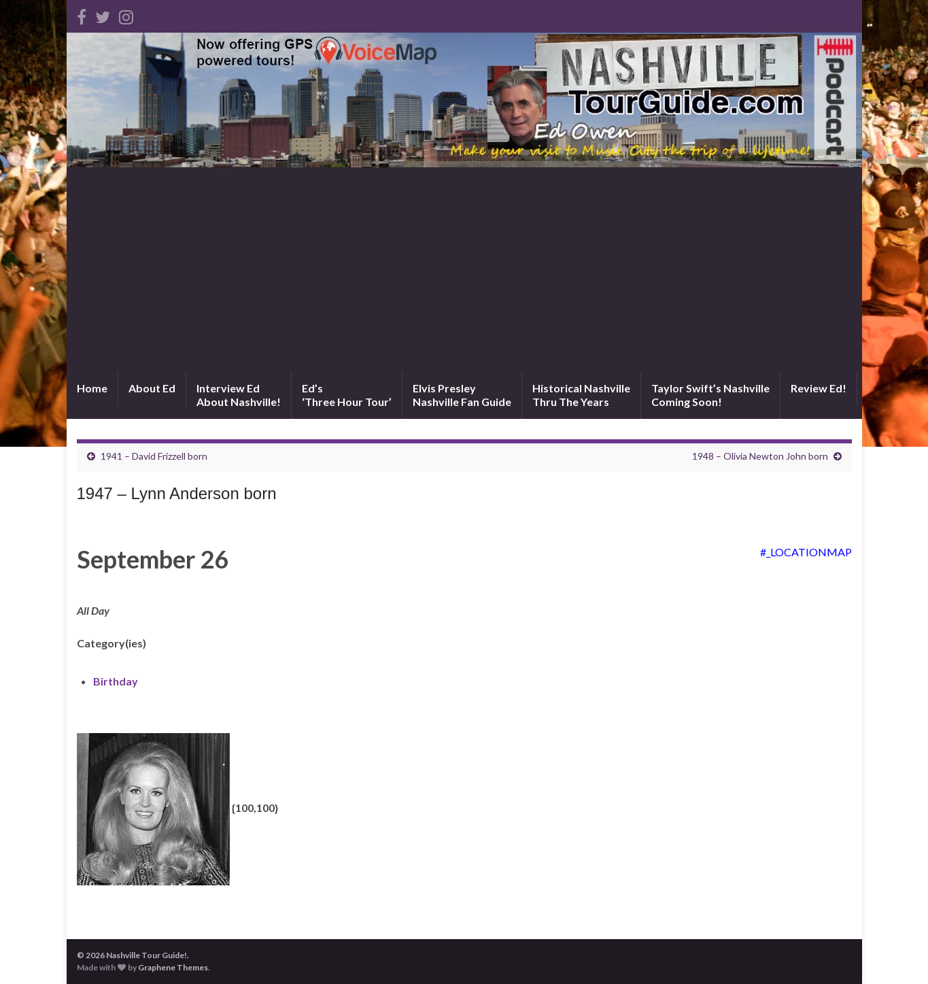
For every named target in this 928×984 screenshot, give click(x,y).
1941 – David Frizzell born (154, 456)
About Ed (151, 387)
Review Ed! (818, 387)
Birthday (115, 681)
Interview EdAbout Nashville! (238, 394)
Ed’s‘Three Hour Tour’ (347, 394)
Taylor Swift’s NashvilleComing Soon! (710, 394)
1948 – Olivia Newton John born (760, 456)
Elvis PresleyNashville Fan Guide (462, 394)
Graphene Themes (173, 967)
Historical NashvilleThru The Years (581, 394)
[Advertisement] (464, 269)
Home (92, 387)
